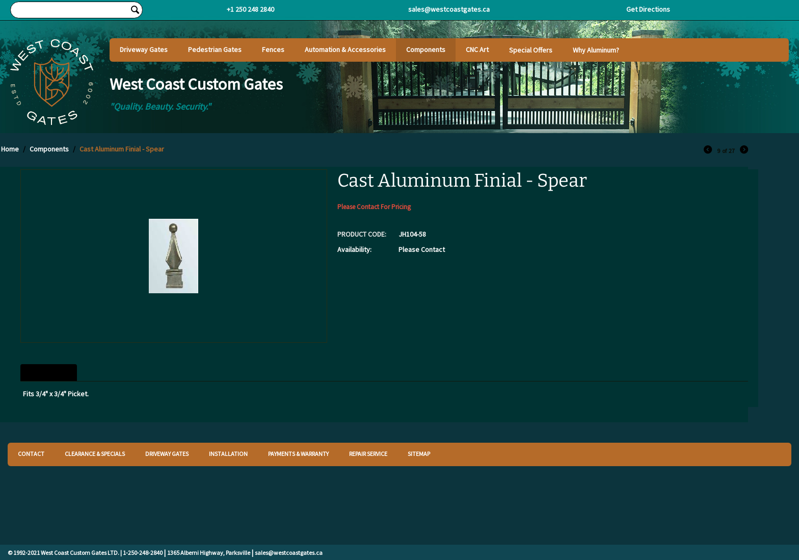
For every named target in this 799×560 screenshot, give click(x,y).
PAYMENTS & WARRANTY (298, 453)
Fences (273, 49)
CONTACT (31, 453)
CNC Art (477, 49)
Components (425, 49)
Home (10, 149)
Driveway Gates (144, 49)
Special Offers (530, 50)
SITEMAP (419, 453)
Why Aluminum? (596, 50)
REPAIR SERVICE (368, 453)
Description (48, 372)
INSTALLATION (228, 453)
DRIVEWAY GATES (167, 453)
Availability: (354, 249)
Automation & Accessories (345, 49)
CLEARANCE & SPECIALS (95, 453)
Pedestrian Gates (215, 49)
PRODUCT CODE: (361, 234)
